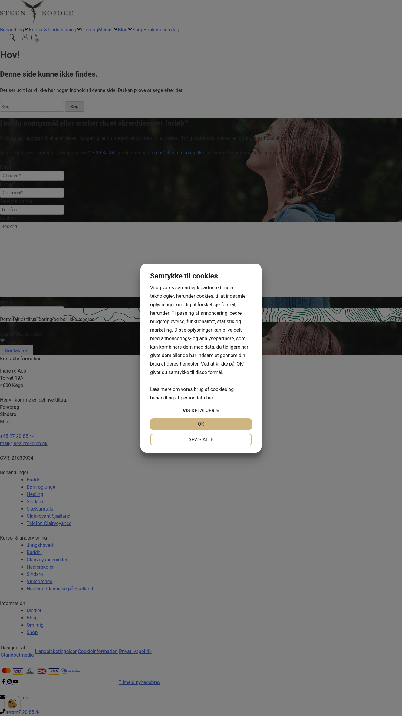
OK (201, 424)
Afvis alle (201, 439)
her (209, 398)
